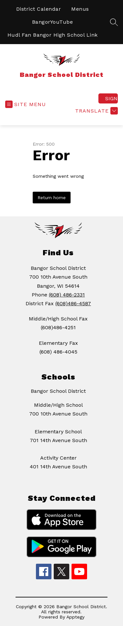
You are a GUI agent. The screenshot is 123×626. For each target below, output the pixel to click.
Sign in (111, 98)
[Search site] (114, 22)
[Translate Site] (95, 111)
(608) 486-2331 (67, 295)
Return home (52, 197)
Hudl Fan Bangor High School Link (52, 35)
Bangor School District (58, 391)
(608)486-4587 (73, 303)
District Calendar (38, 9)
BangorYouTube (52, 22)
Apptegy (75, 617)
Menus (80, 9)
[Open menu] (25, 104)
